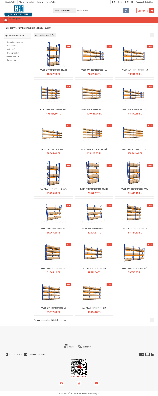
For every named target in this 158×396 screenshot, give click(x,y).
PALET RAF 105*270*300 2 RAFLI (53, 70)
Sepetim (143, 10)
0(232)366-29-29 (15, 354)
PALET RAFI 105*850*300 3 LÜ (94, 268)
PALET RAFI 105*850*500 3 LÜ (53, 308)
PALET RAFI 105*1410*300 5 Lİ (134, 109)
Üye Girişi (117, 2)
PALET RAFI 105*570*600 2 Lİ (53, 268)
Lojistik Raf (11, 60)
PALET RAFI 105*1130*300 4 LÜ (94, 70)
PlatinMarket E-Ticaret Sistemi (72, 393)
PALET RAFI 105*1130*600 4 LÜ (94, 109)
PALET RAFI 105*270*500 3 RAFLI (94, 189)
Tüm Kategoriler (14, 19)
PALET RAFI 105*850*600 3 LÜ (94, 308)
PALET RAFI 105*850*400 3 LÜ (134, 268)
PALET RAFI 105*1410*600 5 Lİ (134, 149)
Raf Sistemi (11, 45)
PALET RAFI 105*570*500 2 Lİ (135, 228)
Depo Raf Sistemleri (14, 42)
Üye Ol (129, 2)
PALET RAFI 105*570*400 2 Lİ (94, 228)
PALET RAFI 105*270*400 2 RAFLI (53, 189)
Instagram (84, 347)
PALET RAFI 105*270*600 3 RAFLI (134, 189)
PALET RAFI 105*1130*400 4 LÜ (135, 70)
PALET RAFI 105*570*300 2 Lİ (53, 228)
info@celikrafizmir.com (36, 354)
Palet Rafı (10, 49)
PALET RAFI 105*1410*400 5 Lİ (53, 149)
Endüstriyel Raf (12, 56)
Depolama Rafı (12, 53)
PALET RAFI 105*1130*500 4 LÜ (53, 109)
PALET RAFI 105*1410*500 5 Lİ (94, 149)
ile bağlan (144, 2)
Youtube (69, 347)
